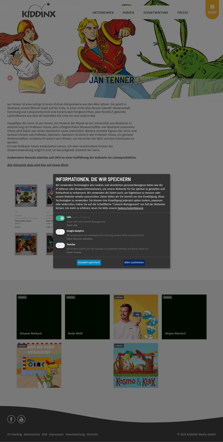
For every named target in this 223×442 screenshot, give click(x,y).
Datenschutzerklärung (130, 208)
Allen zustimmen (134, 262)
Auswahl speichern (89, 262)
